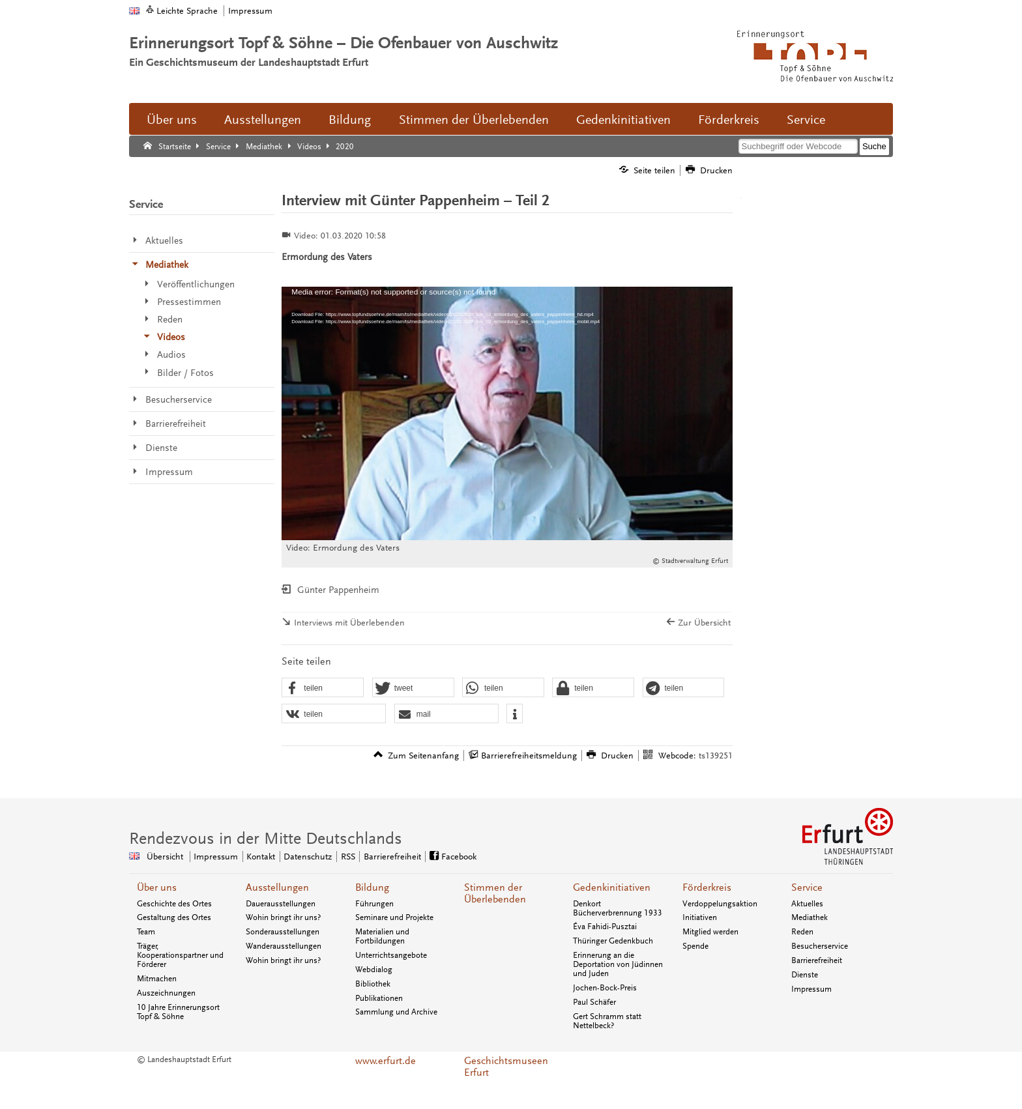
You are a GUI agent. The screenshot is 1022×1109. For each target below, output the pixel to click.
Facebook (458, 856)
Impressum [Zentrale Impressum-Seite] (216, 856)
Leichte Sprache (187, 11)
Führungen (374, 903)
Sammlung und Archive (396, 1011)
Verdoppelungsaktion (719, 903)
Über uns (172, 120)
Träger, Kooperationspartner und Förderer (180, 955)
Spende (695, 946)
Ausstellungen (262, 120)
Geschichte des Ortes (174, 903)
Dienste (804, 974)
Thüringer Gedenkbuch (613, 940)
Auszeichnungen (166, 993)
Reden (802, 931)
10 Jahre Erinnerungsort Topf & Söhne (178, 1012)
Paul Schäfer (594, 1002)
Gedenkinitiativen (623, 120)
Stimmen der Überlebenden (474, 120)
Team (146, 931)
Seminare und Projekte (394, 917)
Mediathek (809, 917)
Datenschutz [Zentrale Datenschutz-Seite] (308, 856)
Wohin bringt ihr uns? (283, 917)
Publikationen (379, 998)
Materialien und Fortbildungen (382, 936)
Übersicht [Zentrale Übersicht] (165, 856)
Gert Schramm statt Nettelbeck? (607, 1021)
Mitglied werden (710, 931)
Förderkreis (728, 120)
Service (806, 120)
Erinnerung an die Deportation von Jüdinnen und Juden (618, 964)
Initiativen (699, 917)
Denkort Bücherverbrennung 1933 (617, 908)
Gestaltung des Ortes (174, 917)
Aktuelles (807, 903)
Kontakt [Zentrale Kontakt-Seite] (260, 856)
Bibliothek (372, 983)
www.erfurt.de (385, 1061)
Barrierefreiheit (816, 960)
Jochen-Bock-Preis (605, 987)
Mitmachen (157, 978)
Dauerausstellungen (280, 903)
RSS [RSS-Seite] (348, 856)
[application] (507, 413)
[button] (322, 688)
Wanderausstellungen (283, 946)
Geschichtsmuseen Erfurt (506, 1066)
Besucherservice (819, 946)
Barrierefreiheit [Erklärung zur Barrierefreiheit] (392, 856)
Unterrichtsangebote (391, 955)
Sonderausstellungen (282, 931)
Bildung (349, 120)
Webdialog (373, 969)
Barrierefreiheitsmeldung (529, 755)
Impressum (250, 11)
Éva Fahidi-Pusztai (605, 926)
